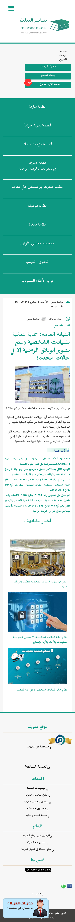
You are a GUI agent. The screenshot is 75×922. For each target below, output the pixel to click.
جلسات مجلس (37, 244)
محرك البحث (48, 67)
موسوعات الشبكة (36, 788)
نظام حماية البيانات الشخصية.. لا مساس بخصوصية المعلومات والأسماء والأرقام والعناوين (40, 640)
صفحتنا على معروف (38, 747)
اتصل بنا (36, 894)
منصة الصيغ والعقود (36, 816)
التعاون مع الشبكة (36, 843)
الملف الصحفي (61, 326)
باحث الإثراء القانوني (42, 85)
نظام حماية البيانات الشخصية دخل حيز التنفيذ (42, 690)
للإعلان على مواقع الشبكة (36, 836)
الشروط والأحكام (30, 918)
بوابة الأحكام (37, 281)
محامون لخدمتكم (36, 809)
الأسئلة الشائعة (36, 767)
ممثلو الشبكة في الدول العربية (36, 849)
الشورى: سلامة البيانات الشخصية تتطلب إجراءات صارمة (40, 585)
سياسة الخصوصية (47, 918)
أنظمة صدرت (37, 188)
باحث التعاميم (48, 75)
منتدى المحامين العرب (36, 802)
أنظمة (37, 107)
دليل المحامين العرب (36, 795)
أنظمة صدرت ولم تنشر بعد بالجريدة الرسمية (37, 166)
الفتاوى (37, 263)
